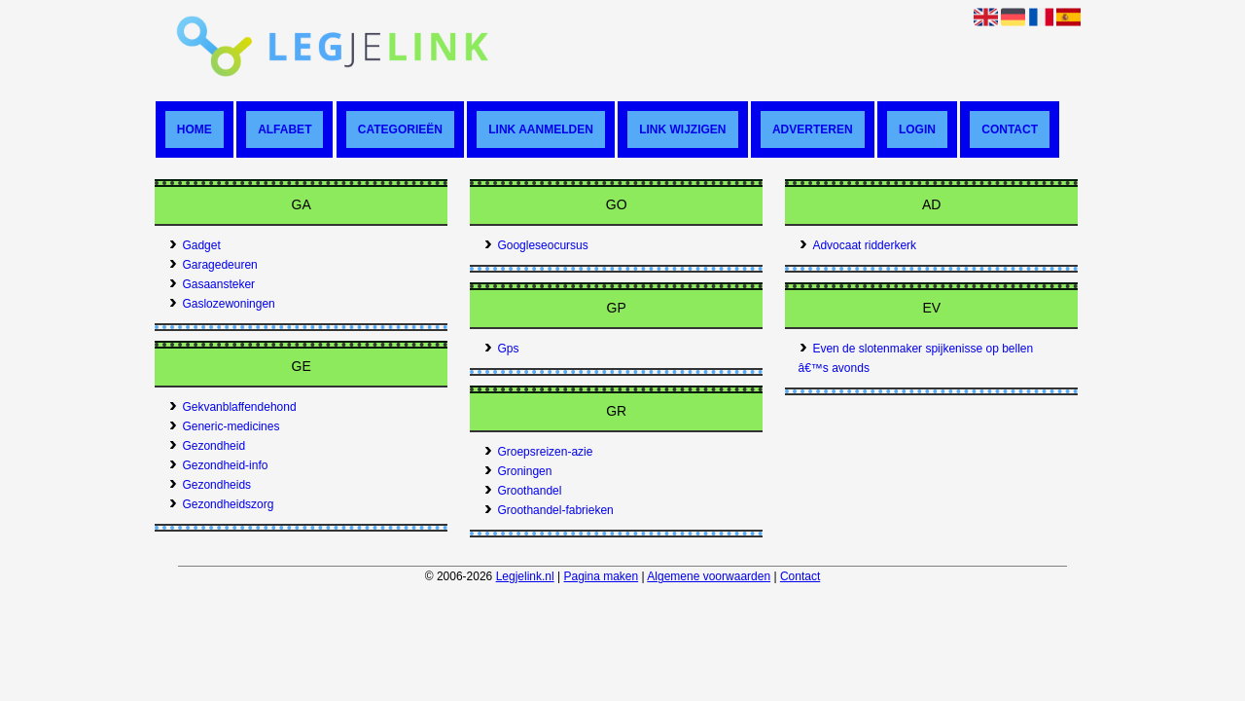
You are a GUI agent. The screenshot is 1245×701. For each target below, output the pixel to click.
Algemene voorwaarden (708, 576)
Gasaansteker (212, 284)
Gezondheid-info (218, 465)
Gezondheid (207, 446)
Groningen (517, 471)
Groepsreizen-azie (538, 452)
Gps (501, 348)
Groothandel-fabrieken (548, 510)
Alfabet (284, 129)
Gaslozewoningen (221, 304)
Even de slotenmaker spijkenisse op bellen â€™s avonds (916, 358)
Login (917, 129)
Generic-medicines (224, 426)
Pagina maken (600, 576)
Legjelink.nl (525, 576)
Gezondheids (210, 485)
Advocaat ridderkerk (858, 245)
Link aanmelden (540, 129)
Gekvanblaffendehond (232, 407)
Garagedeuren (213, 265)
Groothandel (522, 491)
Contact (1009, 129)
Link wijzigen (682, 129)
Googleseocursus (535, 245)
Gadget (194, 245)
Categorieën (400, 129)
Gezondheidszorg (221, 504)
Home (194, 129)
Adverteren (812, 129)
